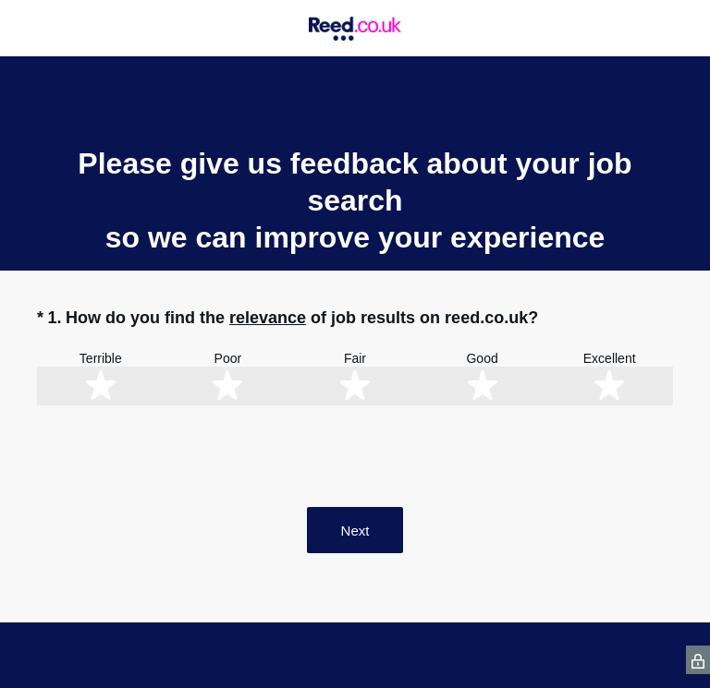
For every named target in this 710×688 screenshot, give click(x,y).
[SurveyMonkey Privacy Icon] (698, 660)
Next (355, 530)
